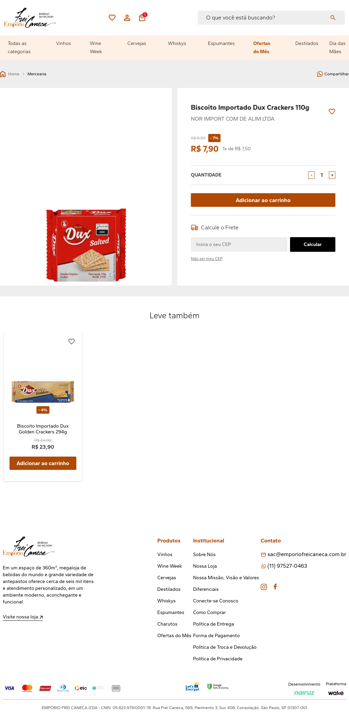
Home (9, 74)
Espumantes (221, 43)
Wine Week (96, 48)
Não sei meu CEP (207, 258)
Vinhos (63, 43)
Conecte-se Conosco (215, 601)
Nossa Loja (205, 566)
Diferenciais (205, 590)
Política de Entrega (213, 624)
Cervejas (136, 43)
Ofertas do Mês (261, 48)
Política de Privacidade (217, 659)
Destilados (307, 43)
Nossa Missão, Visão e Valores (226, 578)
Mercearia (37, 74)
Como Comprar (209, 613)
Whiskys (177, 43)
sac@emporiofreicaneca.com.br (307, 554)
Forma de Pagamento (216, 636)
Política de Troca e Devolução (224, 647)
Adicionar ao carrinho (263, 200)
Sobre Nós (204, 555)
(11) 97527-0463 (287, 566)
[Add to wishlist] (332, 111)
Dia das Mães (337, 48)
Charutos (167, 624)
